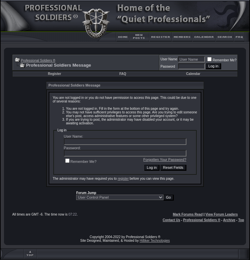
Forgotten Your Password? (164, 160)
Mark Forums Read (188, 214)
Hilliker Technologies (155, 240)
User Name (169, 59)
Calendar (193, 74)
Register (54, 74)
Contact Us (171, 220)
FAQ (122, 74)
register (123, 178)
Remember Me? (221, 60)
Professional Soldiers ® (38, 60)
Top (241, 220)
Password (168, 66)
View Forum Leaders (221, 214)
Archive (229, 220)
